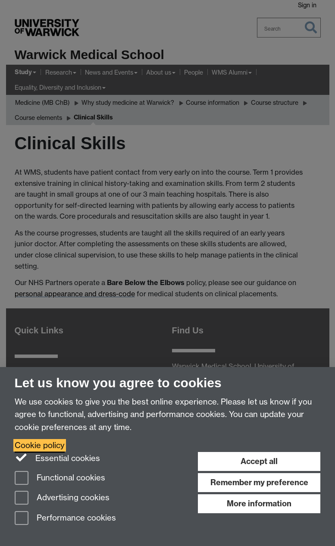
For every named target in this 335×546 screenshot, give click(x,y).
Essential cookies (57, 457)
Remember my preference (259, 482)
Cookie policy (40, 445)
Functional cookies (60, 478)
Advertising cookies (62, 498)
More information (259, 503)
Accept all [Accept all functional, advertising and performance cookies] (259, 461)
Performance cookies (65, 519)
